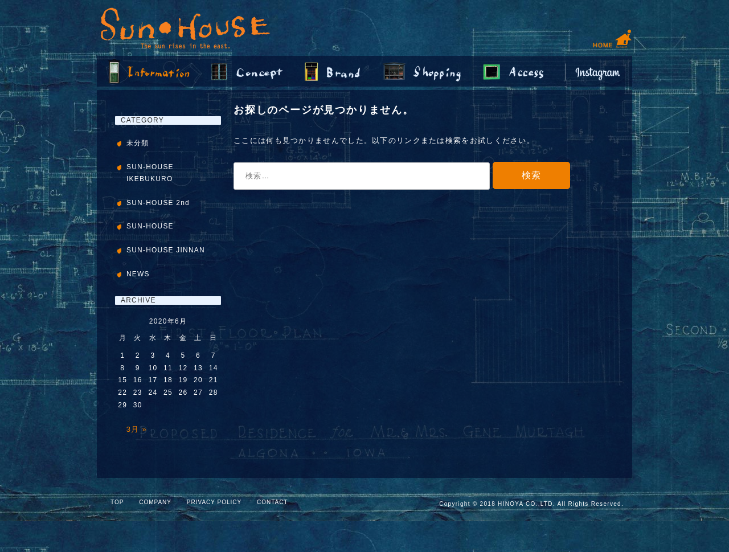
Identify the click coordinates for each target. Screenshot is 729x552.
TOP (117, 502)
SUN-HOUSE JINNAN (165, 250)
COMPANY (155, 502)
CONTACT (272, 502)
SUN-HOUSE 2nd (158, 203)
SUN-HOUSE (150, 226)
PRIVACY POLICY (214, 502)
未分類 (137, 143)
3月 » (136, 429)
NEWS (138, 274)
